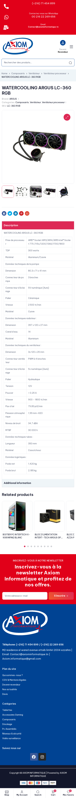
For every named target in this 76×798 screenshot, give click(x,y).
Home (4, 73)
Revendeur (63, 52)
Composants (18, 73)
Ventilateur (34, 73)
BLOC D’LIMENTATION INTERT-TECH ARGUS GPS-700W (49, 537)
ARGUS (13, 99)
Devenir (62, 49)
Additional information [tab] (17, 482)
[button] (24, 546)
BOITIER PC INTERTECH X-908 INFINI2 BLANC (16, 536)
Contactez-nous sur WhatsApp (43, 13)
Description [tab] (11, 225)
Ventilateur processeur (55, 73)
